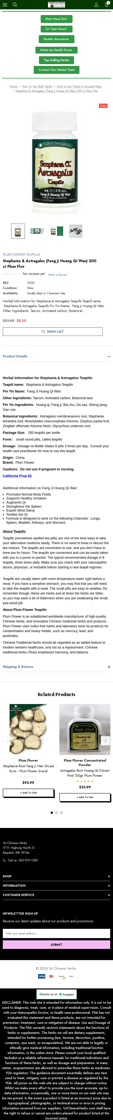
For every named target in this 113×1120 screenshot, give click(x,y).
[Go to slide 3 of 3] (61, 811)
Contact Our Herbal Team (56, 70)
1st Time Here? (56, 29)
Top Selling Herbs (56, 60)
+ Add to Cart (28, 792)
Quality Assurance (57, 39)
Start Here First (56, 19)
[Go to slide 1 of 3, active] (52, 811)
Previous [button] (7, 739)
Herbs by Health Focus (56, 50)
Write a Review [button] (59, 273)
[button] (56, 19)
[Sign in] (96, 5)
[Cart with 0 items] (107, 4)
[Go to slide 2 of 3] (56, 811)
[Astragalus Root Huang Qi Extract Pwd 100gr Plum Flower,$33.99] (84, 728)
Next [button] (105, 739)
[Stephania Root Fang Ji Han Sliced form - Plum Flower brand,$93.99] (28, 728)
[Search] (15, 4)
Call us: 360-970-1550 (23, 859)
